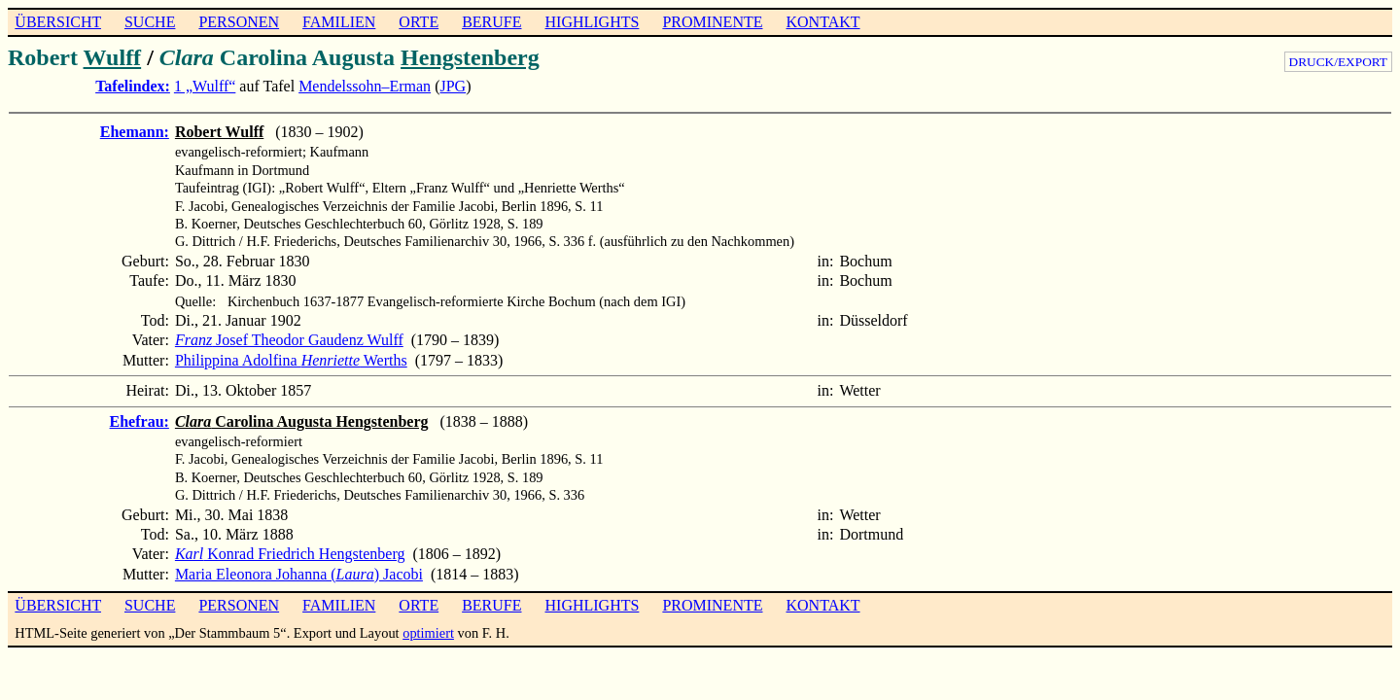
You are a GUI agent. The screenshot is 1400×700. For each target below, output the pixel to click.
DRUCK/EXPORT (1338, 61)
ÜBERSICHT (58, 22)
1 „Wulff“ (204, 86)
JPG (452, 86)
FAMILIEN (338, 22)
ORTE (418, 22)
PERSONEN (238, 22)
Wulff (113, 57)
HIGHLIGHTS (592, 22)
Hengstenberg (470, 57)
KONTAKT (822, 22)
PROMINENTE (712, 22)
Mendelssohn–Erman (364, 86)
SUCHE (149, 22)
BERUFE (491, 22)
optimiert (428, 633)
